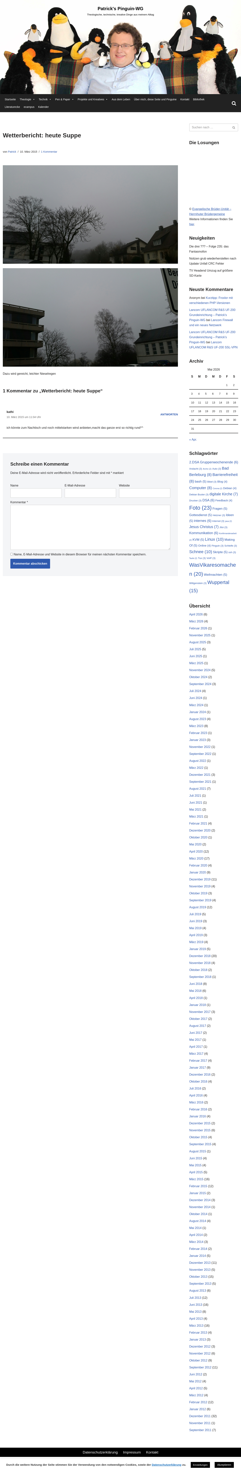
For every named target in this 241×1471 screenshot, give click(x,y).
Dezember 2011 (200, 1420)
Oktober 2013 (198, 1280)
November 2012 (200, 1357)
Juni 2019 (195, 923)
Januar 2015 (197, 1196)
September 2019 (200, 902)
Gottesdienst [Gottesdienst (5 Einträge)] (200, 516)
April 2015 (196, 1175)
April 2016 (196, 1098)
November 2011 (200, 1427)
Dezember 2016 (200, 1077)
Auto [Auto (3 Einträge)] (216, 469)
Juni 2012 (195, 1378)
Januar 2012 (197, 1413)
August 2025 (197, 643)
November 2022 (200, 748)
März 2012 (196, 1399)
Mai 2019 (195, 930)
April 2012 (196, 1392)
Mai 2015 (195, 1168)
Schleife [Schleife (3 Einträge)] (230, 546)
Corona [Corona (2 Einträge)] (217, 489)
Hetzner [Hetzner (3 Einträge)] (219, 516)
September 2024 (200, 685)
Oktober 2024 (198, 678)
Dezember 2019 (200, 881)
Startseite (10, 99)
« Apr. (193, 440)
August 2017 (197, 1028)
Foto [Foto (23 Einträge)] (200, 509)
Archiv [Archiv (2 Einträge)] (207, 470)
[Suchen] (234, 103)
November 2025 (200, 636)
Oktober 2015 (198, 1140)
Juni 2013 (195, 1308)
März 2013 (196, 1329)
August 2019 (197, 909)
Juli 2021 (195, 797)
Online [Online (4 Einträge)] (204, 546)
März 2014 (196, 1245)
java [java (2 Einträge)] (228, 522)
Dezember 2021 (200, 776)
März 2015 (196, 1182)
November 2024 (200, 671)
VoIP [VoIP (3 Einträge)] (211, 559)
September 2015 (200, 1147)
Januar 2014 (197, 1259)
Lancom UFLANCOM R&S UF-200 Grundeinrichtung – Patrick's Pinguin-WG (212, 315)
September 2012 (200, 1371)
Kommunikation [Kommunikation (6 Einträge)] (203, 534)
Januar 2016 (197, 1119)
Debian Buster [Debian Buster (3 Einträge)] (199, 495)
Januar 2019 (197, 951)
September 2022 (200, 755)
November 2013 (200, 1273)
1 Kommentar (49, 151)
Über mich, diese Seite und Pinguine (155, 99)
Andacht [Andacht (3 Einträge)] (195, 469)
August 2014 (197, 1224)
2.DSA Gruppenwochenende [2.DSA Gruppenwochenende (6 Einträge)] (213, 463)
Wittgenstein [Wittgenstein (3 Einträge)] (198, 584)
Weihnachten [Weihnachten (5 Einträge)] (215, 576)
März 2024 (196, 706)
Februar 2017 (198, 1063)
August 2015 (197, 1154)
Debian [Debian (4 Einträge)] (229, 489)
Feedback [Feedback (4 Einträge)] (223, 501)
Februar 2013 (198, 1336)
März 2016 (196, 1105)
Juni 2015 (195, 1161)
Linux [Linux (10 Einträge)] (214, 540)
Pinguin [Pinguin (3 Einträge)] (218, 546)
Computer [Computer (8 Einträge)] (200, 489)
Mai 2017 (195, 1042)
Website (124, 485)
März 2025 (196, 664)
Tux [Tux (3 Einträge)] (202, 559)
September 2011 (200, 1434)
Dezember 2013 (200, 1266)
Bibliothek (198, 99)
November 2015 (200, 1133)
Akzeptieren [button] (224, 1464)
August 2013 (197, 1294)
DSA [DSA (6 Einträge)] (208, 501)
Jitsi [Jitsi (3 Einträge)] (223, 528)
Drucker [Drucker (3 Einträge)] (195, 501)
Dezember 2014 (200, 1203)
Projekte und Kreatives (93, 99)
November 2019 (200, 888)
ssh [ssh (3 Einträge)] (232, 553)
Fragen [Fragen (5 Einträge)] (219, 509)
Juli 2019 (195, 916)
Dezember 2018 (200, 958)
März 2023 (196, 727)
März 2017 (196, 1056)
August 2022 (197, 762)
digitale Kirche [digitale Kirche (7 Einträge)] (223, 495)
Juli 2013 (195, 1301)
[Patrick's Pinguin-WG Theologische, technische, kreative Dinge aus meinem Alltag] (120, 11)
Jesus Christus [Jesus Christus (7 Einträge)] (204, 528)
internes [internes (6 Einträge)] (202, 522)
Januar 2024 (197, 713)
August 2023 (197, 720)
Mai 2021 (195, 811)
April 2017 (196, 1049)
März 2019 (196, 944)
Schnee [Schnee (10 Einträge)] (200, 552)
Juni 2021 (195, 804)
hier (191, 224)
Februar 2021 (198, 825)
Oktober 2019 (198, 895)
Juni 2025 (195, 657)
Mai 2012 (195, 1385)
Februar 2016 (198, 1112)
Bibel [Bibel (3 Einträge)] (212, 482)
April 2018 (196, 1000)
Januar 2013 (197, 1343)
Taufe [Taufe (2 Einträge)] (193, 559)
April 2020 (196, 853)
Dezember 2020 (200, 832)
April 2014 (196, 1238)
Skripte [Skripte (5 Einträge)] (220, 553)
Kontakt (184, 99)
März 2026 (196, 622)
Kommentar (19, 502)
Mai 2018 (195, 993)
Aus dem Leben (121, 99)
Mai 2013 (195, 1315)
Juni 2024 (195, 699)
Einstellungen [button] (200, 1464)
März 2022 (196, 769)
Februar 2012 (198, 1406)
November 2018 (200, 965)
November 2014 (200, 1210)
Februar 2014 (198, 1252)
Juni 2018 (195, 986)
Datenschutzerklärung (100, 1457)
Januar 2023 (197, 741)
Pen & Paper (64, 99)
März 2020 (196, 860)
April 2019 (196, 937)
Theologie (27, 99)
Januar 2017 (197, 1070)
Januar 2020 (197, 874)
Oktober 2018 (198, 972)
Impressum (132, 1457)
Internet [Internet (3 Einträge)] (218, 522)
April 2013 (196, 1322)
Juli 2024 (195, 692)
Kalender (43, 106)
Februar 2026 (198, 629)
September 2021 (200, 783)
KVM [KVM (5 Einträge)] (198, 541)
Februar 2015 (198, 1189)
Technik (45, 99)
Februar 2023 (198, 734)
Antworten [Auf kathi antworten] (169, 414)
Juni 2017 (195, 1035)
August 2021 (197, 790)
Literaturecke (12, 106)
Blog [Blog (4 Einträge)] (222, 482)
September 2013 (200, 1287)
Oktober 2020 (198, 839)
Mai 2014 (195, 1231)
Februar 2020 (198, 867)
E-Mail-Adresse (75, 485)
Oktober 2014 (198, 1217)
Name (14, 485)
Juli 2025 (195, 650)
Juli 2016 (195, 1091)
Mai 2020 (195, 846)
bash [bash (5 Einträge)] (200, 482)
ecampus (29, 106)
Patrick (12, 151)
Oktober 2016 (198, 1084)
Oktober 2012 (198, 1364)
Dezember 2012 (200, 1350)
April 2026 (196, 615)
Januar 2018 (197, 1007)
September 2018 (200, 979)
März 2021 (196, 818)
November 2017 (200, 1014)
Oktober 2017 (198, 1021)
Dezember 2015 (200, 1126)
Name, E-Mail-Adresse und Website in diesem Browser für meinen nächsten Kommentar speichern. (80, 555)
